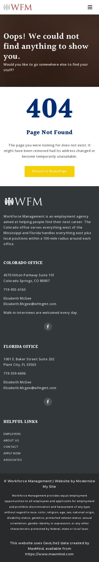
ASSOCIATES (12, 460)
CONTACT (10, 447)
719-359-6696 (14, 373)
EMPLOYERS (12, 434)
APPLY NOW (12, 453)
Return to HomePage (49, 171)
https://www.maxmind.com (49, 554)
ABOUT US (11, 440)
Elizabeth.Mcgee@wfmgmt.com (29, 304)
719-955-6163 (14, 289)
